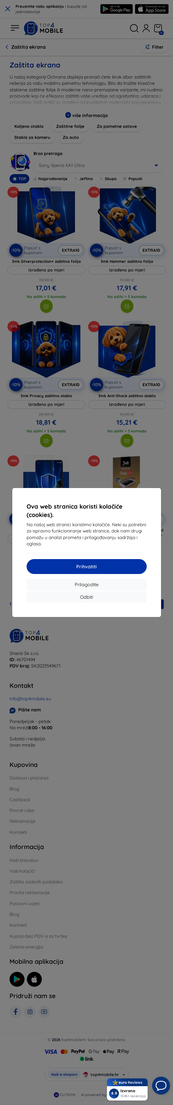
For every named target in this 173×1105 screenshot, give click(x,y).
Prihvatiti (86, 567)
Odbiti (86, 597)
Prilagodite (87, 584)
